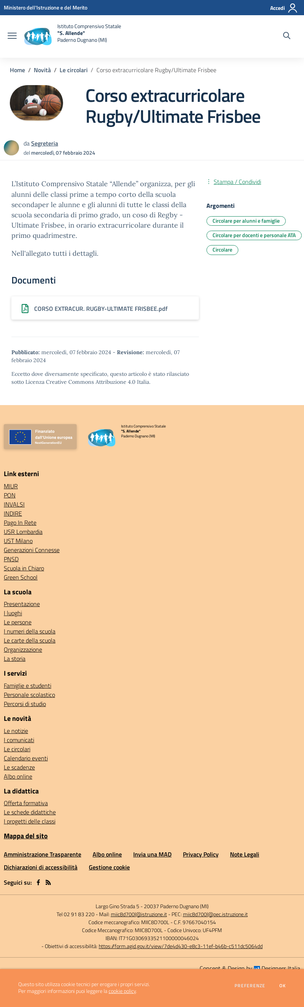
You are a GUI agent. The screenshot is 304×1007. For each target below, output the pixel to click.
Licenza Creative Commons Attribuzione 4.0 (80, 381)
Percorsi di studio (25, 703)
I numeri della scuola (29, 631)
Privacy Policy (201, 854)
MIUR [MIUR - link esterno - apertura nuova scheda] (11, 486)
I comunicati (19, 739)
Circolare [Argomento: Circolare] (222, 249)
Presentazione (22, 603)
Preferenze (250, 985)
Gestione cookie (109, 867)
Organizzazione (23, 649)
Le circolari (74, 69)
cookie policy (122, 991)
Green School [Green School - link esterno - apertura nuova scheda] (21, 577)
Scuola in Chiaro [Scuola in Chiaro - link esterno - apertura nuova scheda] (24, 568)
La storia (14, 658)
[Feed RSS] (48, 882)
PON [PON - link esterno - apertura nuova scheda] (10, 495)
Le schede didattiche (30, 812)
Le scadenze (19, 767)
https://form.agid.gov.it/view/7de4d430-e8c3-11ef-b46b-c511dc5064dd (181, 946)
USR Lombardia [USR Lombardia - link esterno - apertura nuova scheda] (23, 531)
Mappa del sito (26, 836)
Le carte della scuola (29, 640)
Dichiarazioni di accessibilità (40, 867)
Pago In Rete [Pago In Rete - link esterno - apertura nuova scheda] (20, 522)
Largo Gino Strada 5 (117, 906)
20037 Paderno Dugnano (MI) (176, 906)
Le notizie (16, 730)
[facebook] (38, 882)
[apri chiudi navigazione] (12, 36)
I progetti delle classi (29, 821)
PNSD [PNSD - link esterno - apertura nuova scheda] (11, 559)
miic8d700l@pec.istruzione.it (215, 914)
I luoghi (13, 613)
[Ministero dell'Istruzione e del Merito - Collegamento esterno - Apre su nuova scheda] (45, 7)
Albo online (18, 776)
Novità (42, 69)
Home (17, 69)
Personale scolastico (29, 694)
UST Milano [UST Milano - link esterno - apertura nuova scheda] (18, 540)
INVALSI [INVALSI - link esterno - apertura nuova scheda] (14, 504)
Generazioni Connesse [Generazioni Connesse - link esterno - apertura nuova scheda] (32, 549)
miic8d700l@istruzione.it (139, 914)
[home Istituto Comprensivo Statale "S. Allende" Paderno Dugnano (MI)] (72, 36)
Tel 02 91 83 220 (76, 914)
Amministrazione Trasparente (42, 854)
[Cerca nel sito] (287, 36)
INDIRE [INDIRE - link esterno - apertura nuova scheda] (13, 513)
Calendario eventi (26, 758)
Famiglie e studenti (27, 685)
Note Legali (244, 854)
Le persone (18, 622)
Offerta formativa (26, 803)
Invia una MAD (152, 854)
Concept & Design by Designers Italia (250, 968)
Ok (282, 985)
